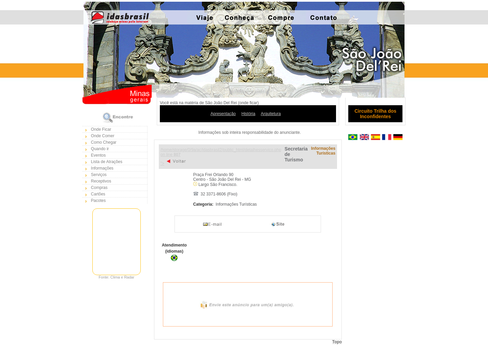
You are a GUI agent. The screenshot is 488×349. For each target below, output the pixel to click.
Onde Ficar (101, 129)
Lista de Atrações (106, 161)
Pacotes (98, 200)
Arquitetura (271, 113)
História (248, 113)
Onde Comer (103, 135)
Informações (102, 168)
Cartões (98, 194)
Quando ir (100, 148)
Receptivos (101, 181)
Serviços (99, 174)
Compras (99, 187)
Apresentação (223, 113)
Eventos (98, 155)
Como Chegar (104, 142)
